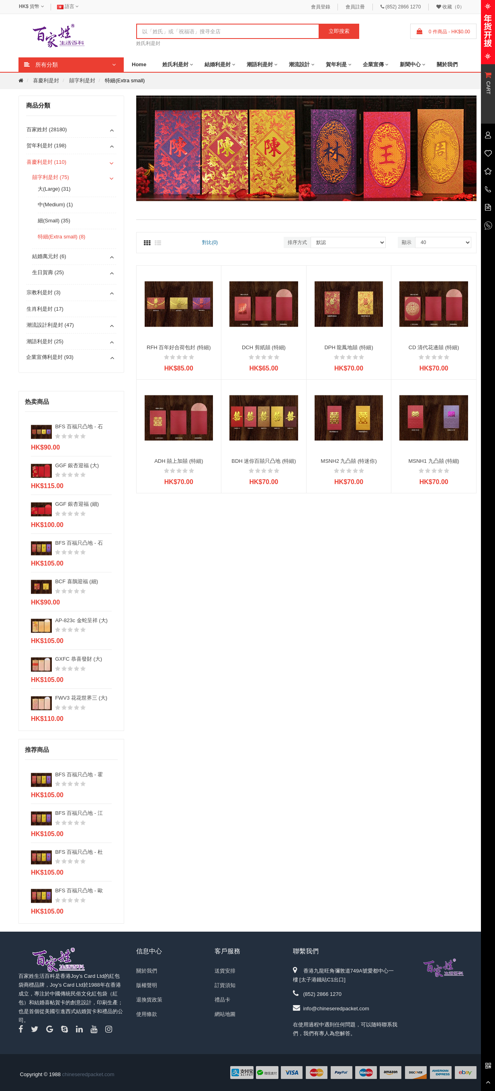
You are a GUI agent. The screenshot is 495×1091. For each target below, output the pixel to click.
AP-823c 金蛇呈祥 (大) (81, 620)
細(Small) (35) (54, 221)
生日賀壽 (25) (48, 272)
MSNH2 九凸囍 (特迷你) (348, 461)
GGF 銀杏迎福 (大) (77, 465)
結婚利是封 (218, 64)
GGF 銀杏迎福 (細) (77, 504)
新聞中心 (410, 64)
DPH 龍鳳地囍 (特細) (348, 347)
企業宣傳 (373, 64)
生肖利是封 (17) (45, 309)
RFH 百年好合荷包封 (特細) (179, 347)
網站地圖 (225, 1014)
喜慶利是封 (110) (46, 162)
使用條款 (146, 1014)
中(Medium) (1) (55, 205)
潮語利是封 (260, 64)
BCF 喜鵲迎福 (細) (76, 581)
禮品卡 (222, 1000)
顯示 (406, 242)
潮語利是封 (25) (45, 341)
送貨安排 (225, 971)
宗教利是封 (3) (44, 292)
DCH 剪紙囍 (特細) (264, 347)
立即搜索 (339, 31)
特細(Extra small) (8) (61, 237)
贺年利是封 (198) (46, 145)
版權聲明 (146, 985)
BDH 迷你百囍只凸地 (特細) (263, 461)
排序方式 (297, 242)
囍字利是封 (82, 80)
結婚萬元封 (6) (49, 256)
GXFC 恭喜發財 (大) (78, 659)
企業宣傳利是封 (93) (50, 357)
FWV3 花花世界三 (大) (81, 698)
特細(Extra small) (125, 80)
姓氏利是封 (148, 43)
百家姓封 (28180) (47, 129)
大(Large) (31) (54, 189)
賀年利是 (336, 64)
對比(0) (210, 242)
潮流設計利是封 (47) (50, 325)
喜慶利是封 (46, 80)
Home (139, 64)
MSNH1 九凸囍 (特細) (433, 461)
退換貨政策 (149, 1000)
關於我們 (447, 64)
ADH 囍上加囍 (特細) (178, 461)
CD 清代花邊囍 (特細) (434, 347)
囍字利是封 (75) (50, 177)
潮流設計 (299, 64)
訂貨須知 (225, 985)
